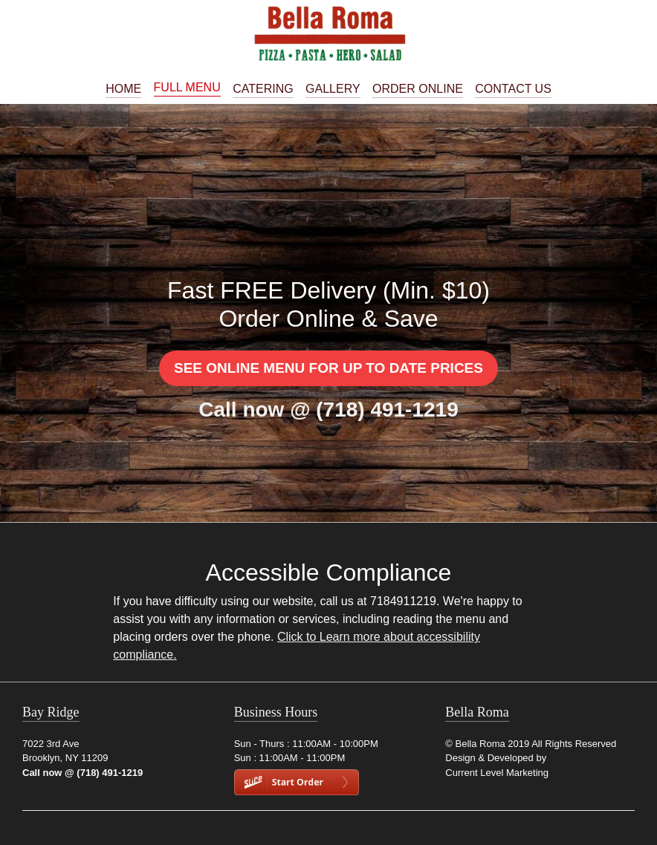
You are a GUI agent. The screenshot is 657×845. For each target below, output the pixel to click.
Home (123, 89)
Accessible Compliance (329, 572)
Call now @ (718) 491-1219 (328, 409)
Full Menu (187, 88)
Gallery (332, 89)
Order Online (417, 89)
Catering (263, 89)
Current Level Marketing (496, 772)
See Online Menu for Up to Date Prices (328, 368)
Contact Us (513, 89)
